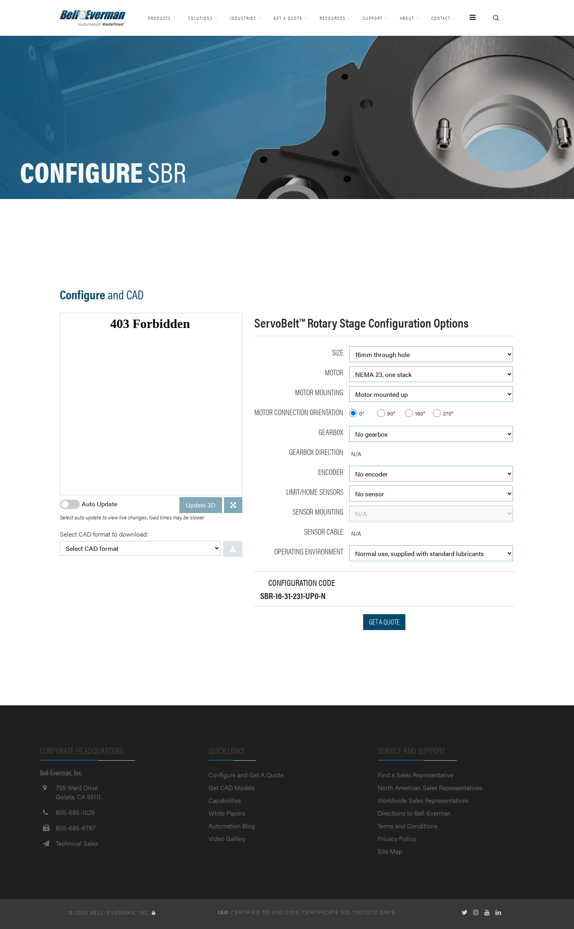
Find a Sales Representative (415, 774)
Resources (333, 17)
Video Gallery (226, 838)
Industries (243, 17)
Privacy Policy (396, 838)
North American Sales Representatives (429, 787)
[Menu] (469, 18)
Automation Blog (231, 825)
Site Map (389, 851)
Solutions (200, 17)
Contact (440, 17)
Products (159, 17)
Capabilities (224, 800)
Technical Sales (77, 843)
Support (373, 17)
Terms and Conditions (407, 825)
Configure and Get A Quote (245, 774)
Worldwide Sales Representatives (422, 800)
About (407, 17)
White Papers (226, 813)
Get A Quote (288, 17)
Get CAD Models (231, 787)
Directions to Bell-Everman (414, 813)
